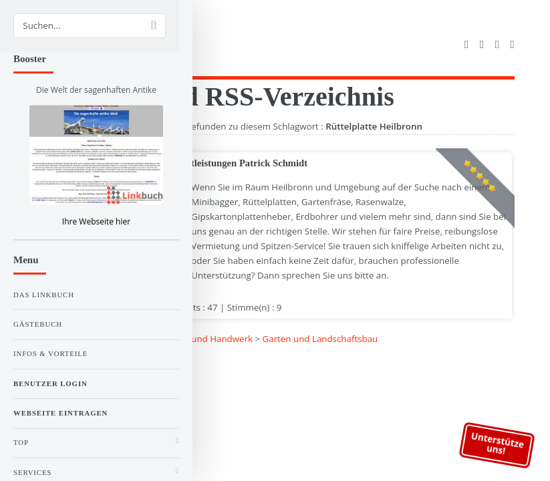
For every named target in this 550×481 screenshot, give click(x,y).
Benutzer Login (50, 383)
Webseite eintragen (60, 413)
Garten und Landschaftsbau (320, 339)
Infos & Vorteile (50, 353)
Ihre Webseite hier (96, 221)
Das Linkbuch (43, 295)
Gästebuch (37, 324)
